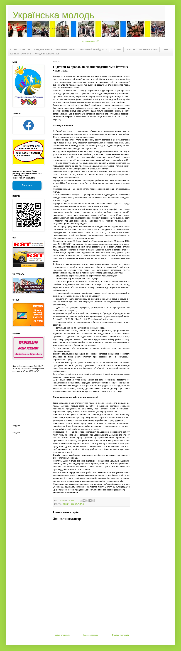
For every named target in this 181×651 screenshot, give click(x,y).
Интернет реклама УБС (90, 41)
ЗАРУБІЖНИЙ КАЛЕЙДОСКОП (94, 49)
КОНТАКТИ (116, 49)
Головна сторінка (90, 635)
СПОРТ (165, 49)
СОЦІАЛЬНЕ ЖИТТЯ (148, 49)
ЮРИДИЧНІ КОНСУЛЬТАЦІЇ (47, 54)
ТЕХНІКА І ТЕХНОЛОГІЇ (20, 54)
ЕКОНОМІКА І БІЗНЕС (66, 49)
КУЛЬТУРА (130, 49)
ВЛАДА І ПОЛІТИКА (43, 49)
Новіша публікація (62, 635)
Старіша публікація (120, 635)
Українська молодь (53, 15)
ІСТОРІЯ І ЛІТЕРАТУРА (20, 49)
